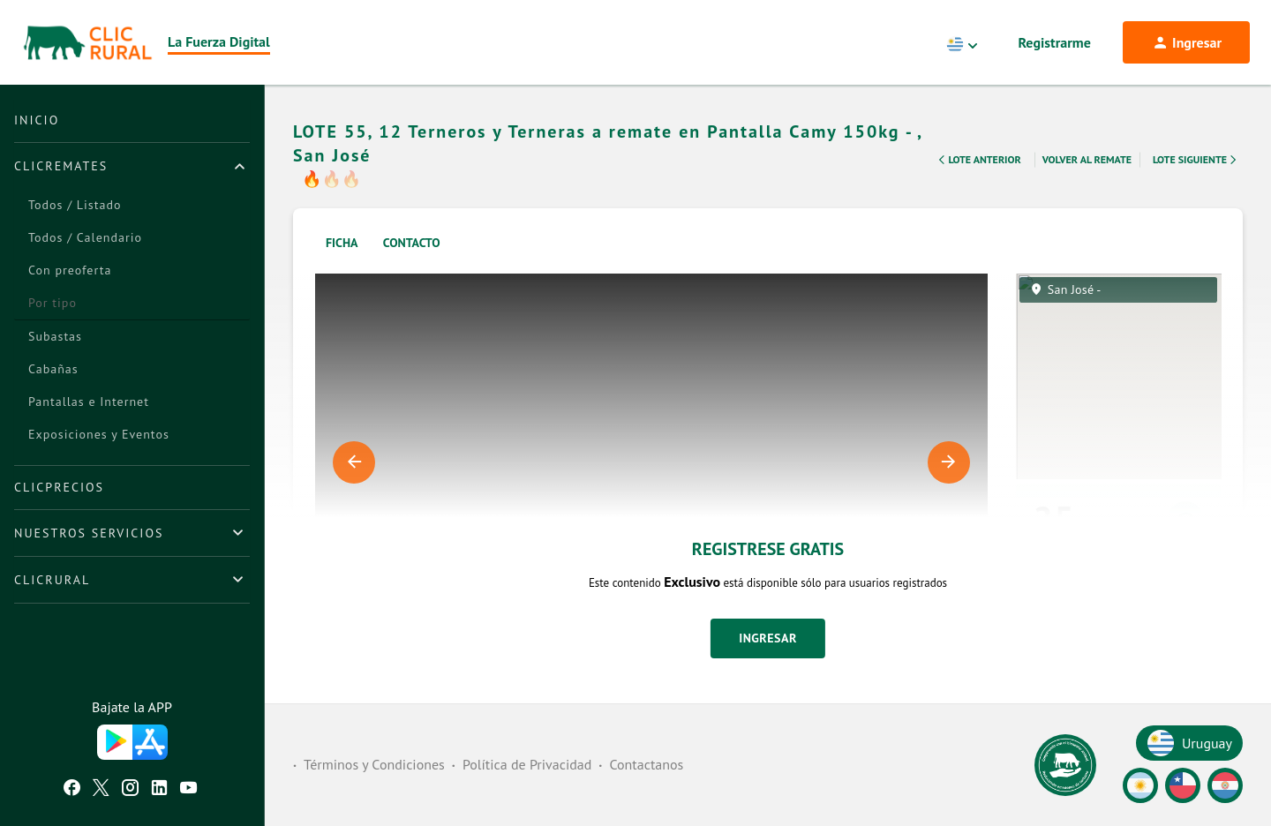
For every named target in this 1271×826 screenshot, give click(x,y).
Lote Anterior (978, 159)
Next (949, 462)
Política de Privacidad (527, 764)
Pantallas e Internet (88, 401)
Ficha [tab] (342, 243)
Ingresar (768, 638)
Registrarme (1055, 42)
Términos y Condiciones (374, 764)
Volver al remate (1087, 159)
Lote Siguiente (1196, 159)
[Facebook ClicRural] (72, 789)
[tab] (132, 166)
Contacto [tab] (411, 243)
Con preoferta (69, 270)
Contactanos (646, 764)
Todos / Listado (74, 205)
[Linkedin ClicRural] (159, 789)
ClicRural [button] (52, 580)
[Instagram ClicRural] (130, 789)
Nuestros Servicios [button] (88, 533)
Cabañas (53, 369)
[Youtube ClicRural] (188, 789)
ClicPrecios (59, 487)
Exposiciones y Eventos (98, 434)
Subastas (55, 336)
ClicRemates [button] (61, 166)
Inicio (36, 120)
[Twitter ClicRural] (101, 789)
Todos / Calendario (85, 237)
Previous (354, 462)
